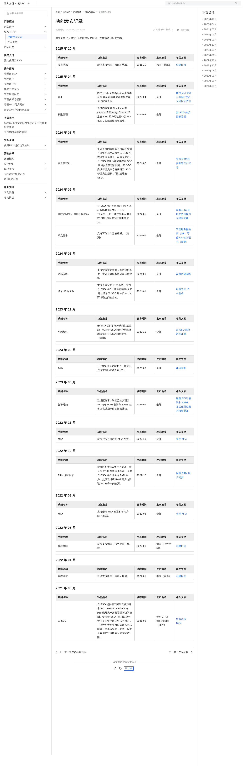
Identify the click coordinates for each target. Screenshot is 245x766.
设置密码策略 (183, 285)
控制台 (214, 5)
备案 (206, 5)
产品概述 (77, 23)
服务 (101, 5)
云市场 (83, 5)
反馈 (128, 679)
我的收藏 (185, 41)
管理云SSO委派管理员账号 (183, 174)
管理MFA (181, 449)
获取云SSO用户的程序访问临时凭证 (183, 225)
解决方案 (55, 5)
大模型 (35, 5)
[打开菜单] (5, 5)
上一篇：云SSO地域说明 (71, 663)
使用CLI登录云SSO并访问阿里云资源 (183, 107)
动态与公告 (90, 23)
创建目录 (181, 75)
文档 (199, 5)
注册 (222, 5)
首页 (58, 23)
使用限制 (181, 379)
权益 (66, 5)
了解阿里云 (113, 5)
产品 (44, 5)
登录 (235, 5)
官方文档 (9, 14)
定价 (74, 5)
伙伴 (93, 5)
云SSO (21, 14)
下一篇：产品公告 (180, 663)
